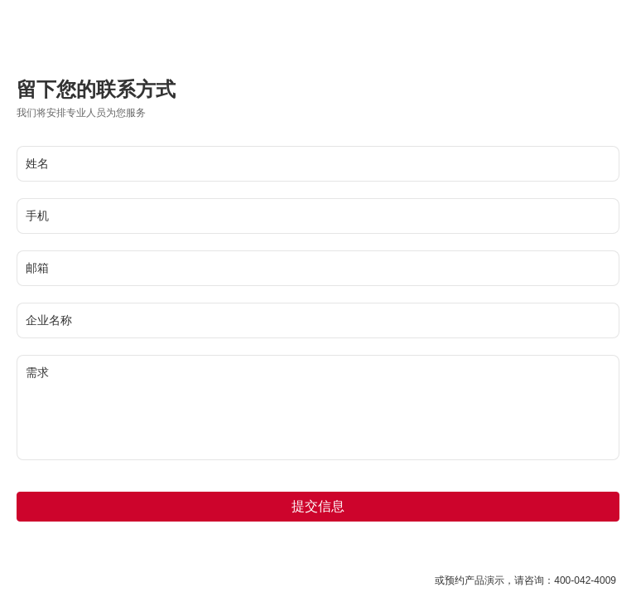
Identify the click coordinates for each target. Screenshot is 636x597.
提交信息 (318, 506)
